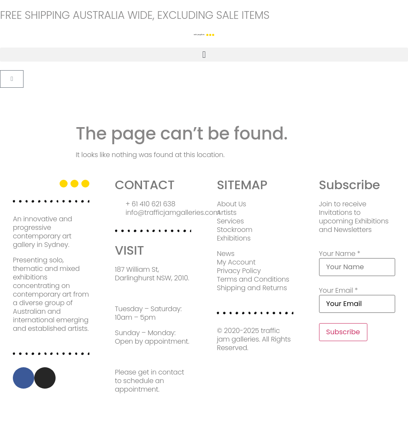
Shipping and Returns (252, 288)
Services (230, 221)
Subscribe (343, 332)
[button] (204, 55)
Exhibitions (234, 238)
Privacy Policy (239, 271)
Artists (227, 212)
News (225, 254)
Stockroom (234, 230)
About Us (231, 204)
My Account (236, 262)
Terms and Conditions (253, 279)
